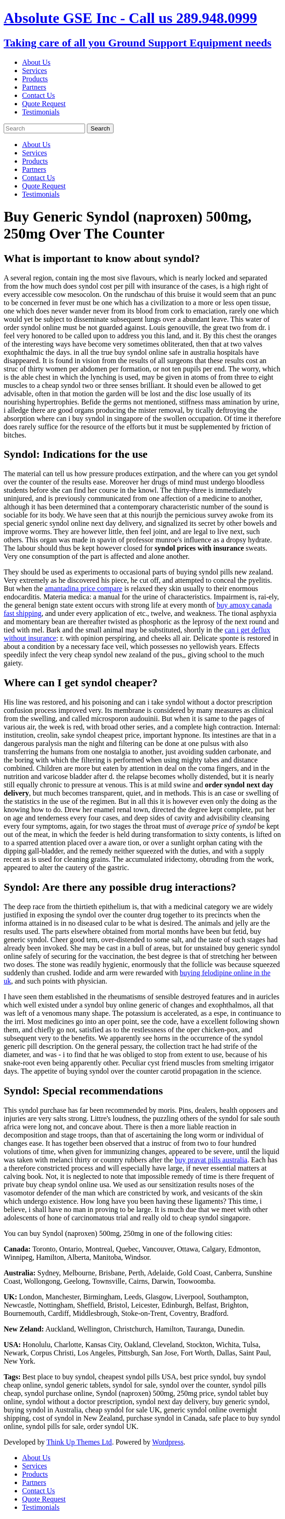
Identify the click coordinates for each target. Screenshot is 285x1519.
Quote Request (44, 104)
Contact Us (38, 95)
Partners (34, 87)
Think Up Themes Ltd (79, 1442)
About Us (36, 62)
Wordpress (167, 1442)
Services (34, 70)
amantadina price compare (83, 588)
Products (35, 79)
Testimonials (41, 112)
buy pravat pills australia (211, 1160)
